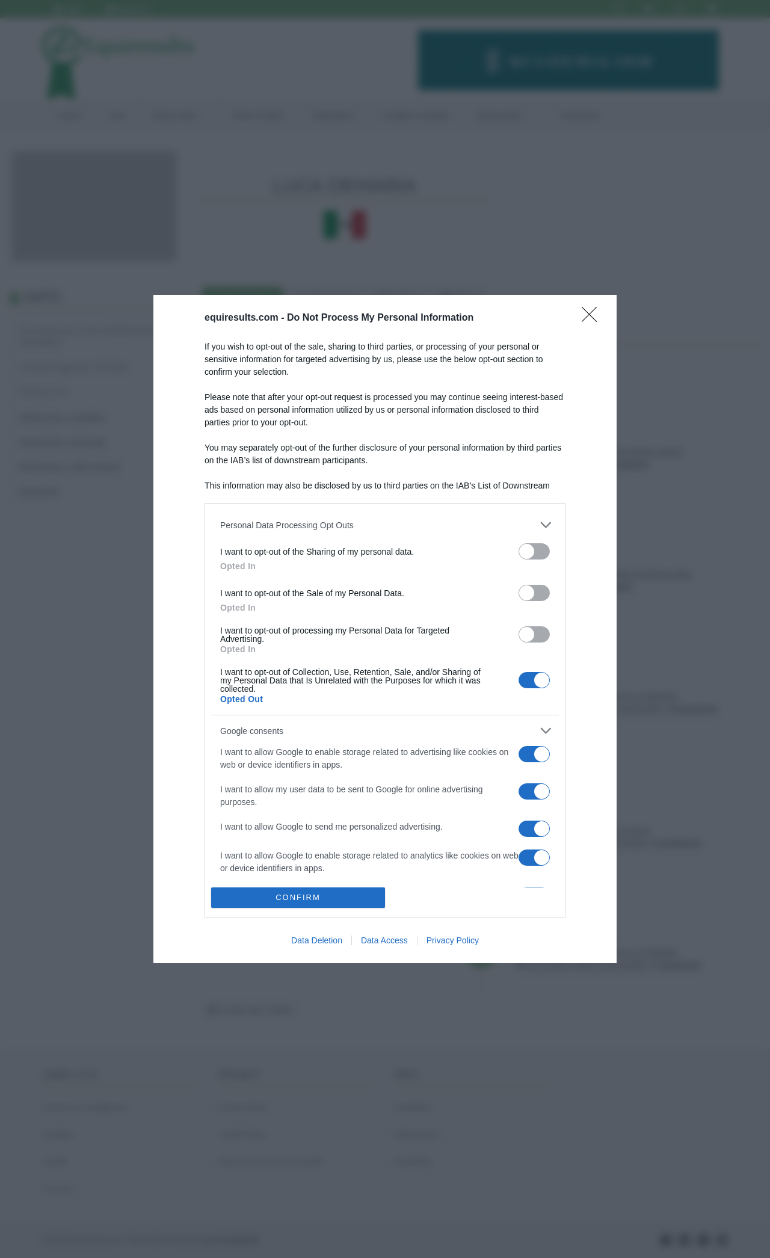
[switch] (534, 551)
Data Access (384, 940)
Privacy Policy (453, 940)
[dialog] (385, 629)
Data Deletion (316, 940)
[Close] (593, 318)
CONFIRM (298, 897)
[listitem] (385, 525)
